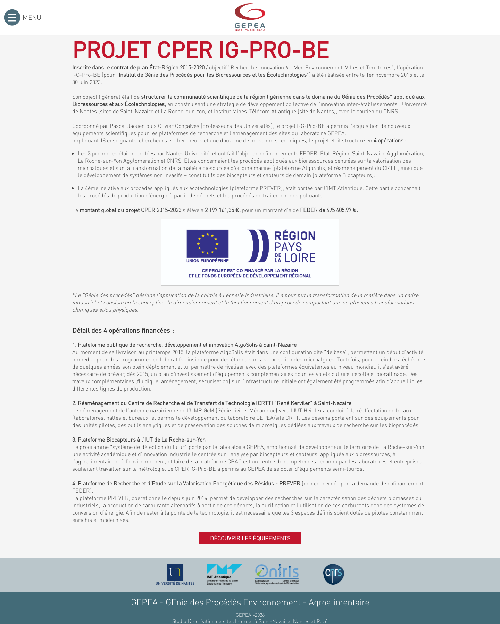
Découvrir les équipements (250, 538)
